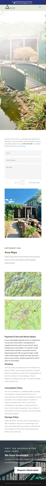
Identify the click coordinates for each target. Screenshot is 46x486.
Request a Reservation (27, 470)
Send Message (34, 183)
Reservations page (20, 146)
